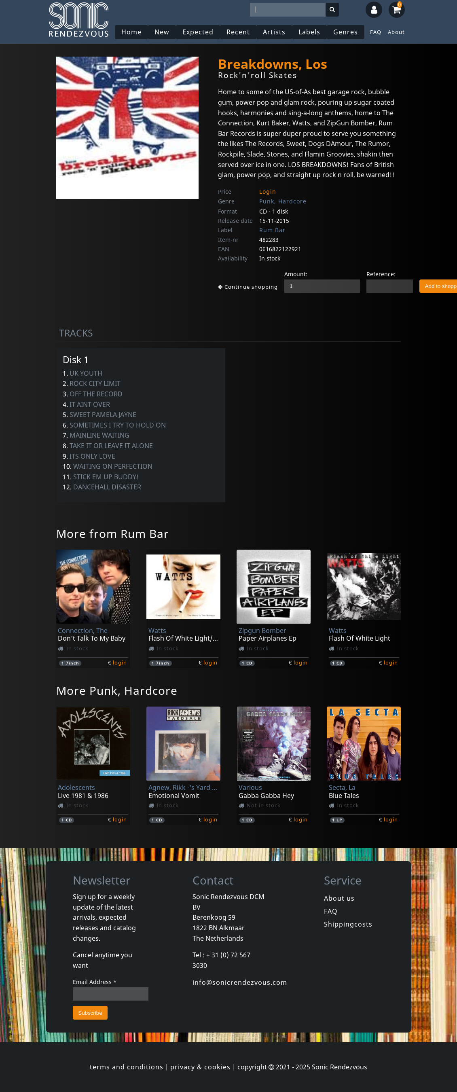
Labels (309, 32)
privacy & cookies (200, 1066)
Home (131, 32)
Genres (345, 32)
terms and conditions (126, 1066)
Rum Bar (272, 230)
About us (339, 898)
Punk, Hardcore (283, 201)
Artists (274, 32)
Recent (238, 32)
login (120, 662)
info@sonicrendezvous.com (240, 982)
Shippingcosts (348, 924)
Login (267, 191)
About (396, 32)
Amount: (295, 274)
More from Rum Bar (112, 533)
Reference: (381, 274)
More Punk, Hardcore (117, 690)
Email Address (95, 982)
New (161, 32)
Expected (198, 32)
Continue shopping (248, 286)
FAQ (375, 32)
